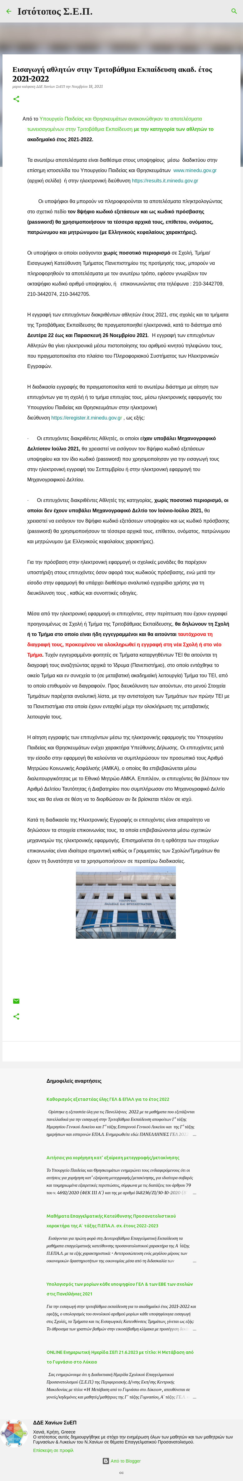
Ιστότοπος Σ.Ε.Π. (55, 11)
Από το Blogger (121, 1461)
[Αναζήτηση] (234, 11)
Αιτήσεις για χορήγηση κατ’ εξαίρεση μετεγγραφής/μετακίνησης (113, 1157)
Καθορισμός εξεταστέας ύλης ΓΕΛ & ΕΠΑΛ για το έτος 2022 (108, 1099)
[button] (16, 99)
